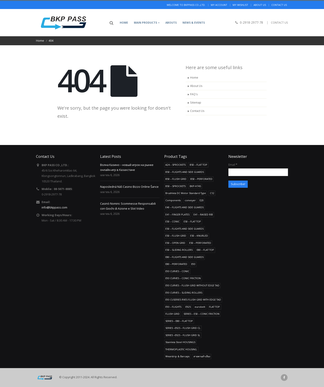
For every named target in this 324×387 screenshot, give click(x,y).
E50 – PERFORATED (200, 242)
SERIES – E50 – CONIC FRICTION (201, 313)
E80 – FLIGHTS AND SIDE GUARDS (184, 257)
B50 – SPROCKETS (175, 186)
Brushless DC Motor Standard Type (185, 193)
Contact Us (197, 111)
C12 (212, 193)
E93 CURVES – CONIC (177, 271)
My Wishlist (240, 5)
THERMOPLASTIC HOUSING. (181, 349)
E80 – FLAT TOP (205, 249)
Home (124, 23)
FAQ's (194, 94)
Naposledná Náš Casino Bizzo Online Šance (129, 187)
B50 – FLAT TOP (198, 164)
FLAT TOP (214, 306)
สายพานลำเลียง (202, 356)
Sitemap (195, 102)
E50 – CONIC (172, 221)
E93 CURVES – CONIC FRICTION (183, 278)
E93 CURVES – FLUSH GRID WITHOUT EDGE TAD (192, 285)
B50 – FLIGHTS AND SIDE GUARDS (184, 172)
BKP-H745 (195, 186)
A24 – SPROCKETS (175, 164)
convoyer (190, 200)
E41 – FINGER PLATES (177, 214)
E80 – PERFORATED (176, 264)
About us (260, 5)
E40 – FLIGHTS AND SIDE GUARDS (184, 207)
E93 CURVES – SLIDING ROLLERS (183, 292)
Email (232, 164)
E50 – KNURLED (199, 235)
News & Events (193, 23)
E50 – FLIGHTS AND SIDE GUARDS (184, 228)
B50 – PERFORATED (201, 179)
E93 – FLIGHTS (173, 306)
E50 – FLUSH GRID (175, 235)
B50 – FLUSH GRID (175, 179)
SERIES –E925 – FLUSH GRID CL (182, 328)
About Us (196, 86)
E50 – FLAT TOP (192, 221)
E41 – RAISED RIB (203, 214)
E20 (202, 200)
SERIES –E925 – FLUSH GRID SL (182, 335)
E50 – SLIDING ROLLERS (179, 249)
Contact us (279, 5)
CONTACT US (279, 23)
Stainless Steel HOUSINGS (180, 342)
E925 (188, 306)
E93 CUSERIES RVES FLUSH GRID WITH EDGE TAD (193, 299)
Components (173, 200)
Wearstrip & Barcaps (177, 356)
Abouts (171, 23)
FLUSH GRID (172, 313)
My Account (219, 5)
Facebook (284, 377)
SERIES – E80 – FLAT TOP (179, 321)
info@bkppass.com (54, 207)
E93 (193, 264)
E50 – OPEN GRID (175, 242)
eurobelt (200, 306)
